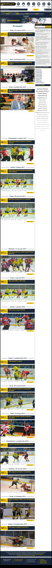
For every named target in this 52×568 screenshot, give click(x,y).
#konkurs (45, 118)
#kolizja (45, 108)
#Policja (46, 91)
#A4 (36, 126)
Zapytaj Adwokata (40, 82)
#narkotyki (40, 126)
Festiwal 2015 (39, 74)
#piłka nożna (40, 118)
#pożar (45, 98)
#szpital (42, 124)
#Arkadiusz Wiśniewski (42, 122)
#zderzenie (42, 100)
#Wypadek (38, 124)
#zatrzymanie (42, 102)
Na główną (38, 79)
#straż (46, 114)
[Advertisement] (17, 124)
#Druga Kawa (40, 114)
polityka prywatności (39, 554)
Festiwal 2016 (39, 75)
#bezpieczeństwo (42, 110)
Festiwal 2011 (39, 71)
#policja (39, 89)
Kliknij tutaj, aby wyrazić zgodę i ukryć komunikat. (26, 555)
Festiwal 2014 (39, 72)
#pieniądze (47, 126)
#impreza (37, 128)
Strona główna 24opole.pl (18, 559)
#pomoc (46, 120)
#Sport (45, 93)
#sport (40, 95)
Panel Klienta (42, 559)
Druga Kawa (38, 69)
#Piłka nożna (46, 128)
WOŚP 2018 (39, 81)
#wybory (39, 116)
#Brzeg (45, 124)
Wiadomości (9, 12)
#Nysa (42, 120)
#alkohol (38, 112)
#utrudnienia (41, 128)
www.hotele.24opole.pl (18, 560)
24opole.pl (3, 12)
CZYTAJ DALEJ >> (30, 55)
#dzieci (43, 126)
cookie (43, 553)
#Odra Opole (44, 116)
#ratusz (47, 112)
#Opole (45, 89)
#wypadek (39, 91)
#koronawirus (42, 104)
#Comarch (17, 12)
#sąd (48, 124)
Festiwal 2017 (39, 76)
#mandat (42, 130)
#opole (39, 93)
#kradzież (43, 112)
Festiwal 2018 (39, 78)
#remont (39, 120)
